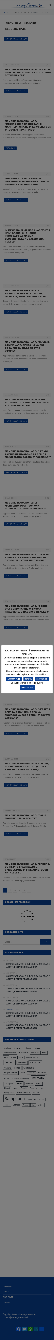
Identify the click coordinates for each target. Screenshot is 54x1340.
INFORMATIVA (27, 687)
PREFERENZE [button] (41, 679)
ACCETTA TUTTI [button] (13, 679)
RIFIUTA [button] (28, 679)
